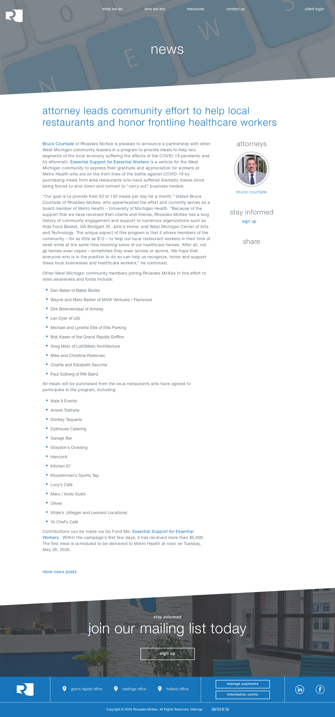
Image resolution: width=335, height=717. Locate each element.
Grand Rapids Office (86, 689)
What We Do (112, 9)
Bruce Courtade (58, 144)
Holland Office (177, 689)
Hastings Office (134, 689)
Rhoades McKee (14, 16)
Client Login (314, 9)
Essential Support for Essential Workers (109, 162)
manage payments (242, 684)
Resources (195, 9)
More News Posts (60, 572)
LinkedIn (228, 253)
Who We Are (154, 9)
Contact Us (235, 9)
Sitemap (196, 709)
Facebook (240, 253)
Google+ (263, 253)
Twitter (251, 253)
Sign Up (249, 222)
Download (274, 253)
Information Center (243, 695)
